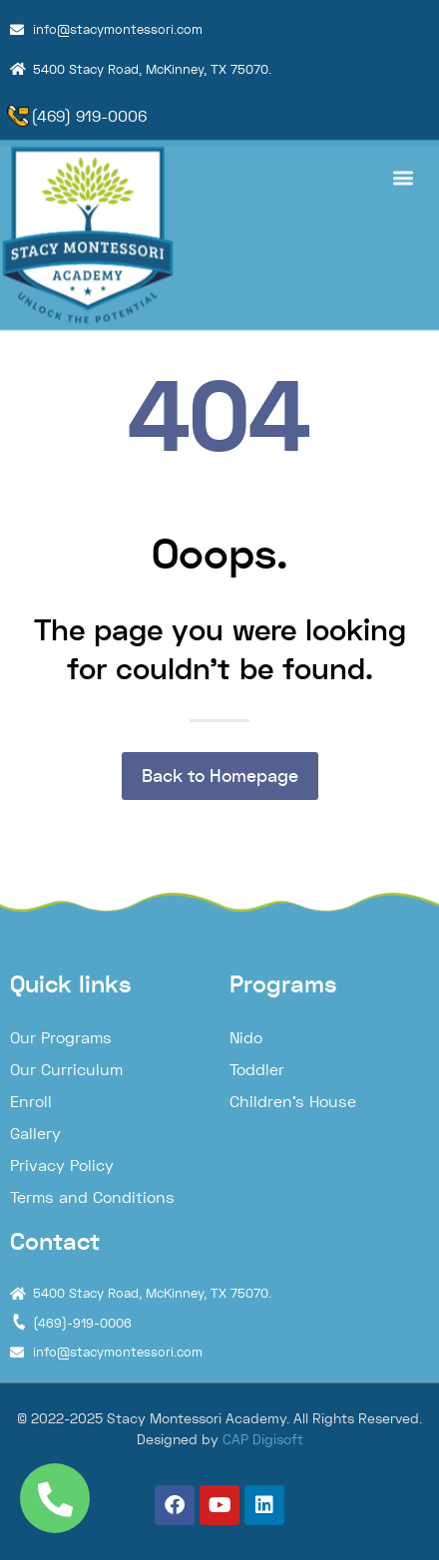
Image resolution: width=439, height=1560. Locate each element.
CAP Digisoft (262, 1439)
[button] (402, 169)
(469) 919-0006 (89, 116)
